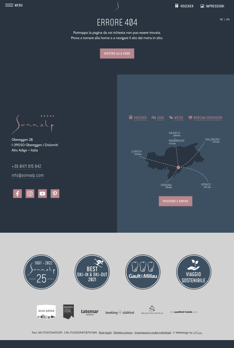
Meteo (178, 117)
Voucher (186, 5)
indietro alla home (117, 54)
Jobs (160, 117)
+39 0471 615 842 (26, 167)
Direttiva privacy (123, 332)
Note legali (105, 332)
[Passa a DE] (222, 19)
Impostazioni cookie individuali (153, 332)
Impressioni (215, 5)
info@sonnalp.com (28, 175)
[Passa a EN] (228, 19)
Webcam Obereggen (208, 117)
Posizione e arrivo (175, 201)
